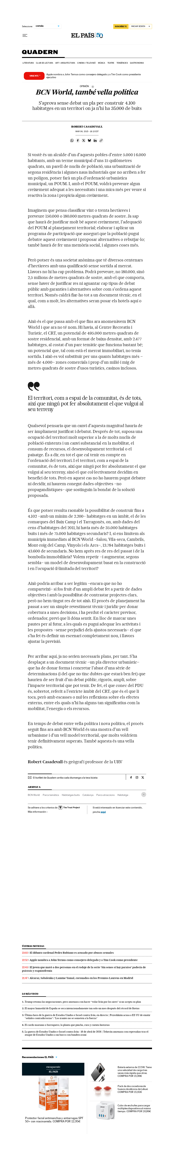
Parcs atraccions (105, 794)
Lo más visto (30, 993)
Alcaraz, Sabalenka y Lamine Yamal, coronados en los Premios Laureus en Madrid (81, 978)
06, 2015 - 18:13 (87, 131)
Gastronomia (137, 63)
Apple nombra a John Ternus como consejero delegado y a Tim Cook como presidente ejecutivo (93, 76)
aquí (103, 811)
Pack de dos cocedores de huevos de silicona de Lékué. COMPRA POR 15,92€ (133, 1089)
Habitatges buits (71, 794)
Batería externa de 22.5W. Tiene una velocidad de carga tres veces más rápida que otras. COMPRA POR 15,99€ (135, 1071)
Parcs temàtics (51, 794)
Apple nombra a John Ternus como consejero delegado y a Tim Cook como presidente (84, 960)
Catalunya (88, 794)
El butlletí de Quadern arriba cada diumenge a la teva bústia (65, 777)
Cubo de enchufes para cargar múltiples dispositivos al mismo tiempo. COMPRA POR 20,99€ (134, 1108)
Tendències (122, 63)
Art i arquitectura (65, 63)
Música (101, 63)
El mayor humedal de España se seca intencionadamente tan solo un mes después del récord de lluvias (82, 1008)
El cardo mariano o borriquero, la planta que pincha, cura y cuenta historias (67, 1024)
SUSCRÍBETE (121, 26)
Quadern (40, 54)
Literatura (28, 63)
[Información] (92, 86)
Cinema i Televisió (86, 63)
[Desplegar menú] (25, 35)
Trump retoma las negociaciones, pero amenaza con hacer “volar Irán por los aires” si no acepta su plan (83, 1001)
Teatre (110, 63)
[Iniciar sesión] (141, 26)
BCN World (34, 794)
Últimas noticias (33, 946)
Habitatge (122, 794)
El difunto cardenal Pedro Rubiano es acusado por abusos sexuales (72, 952)
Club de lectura (44, 63)
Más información (38, 811)
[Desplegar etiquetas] (143, 794)
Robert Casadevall (87, 126)
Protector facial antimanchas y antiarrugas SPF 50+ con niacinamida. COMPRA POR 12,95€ (54, 1119)
